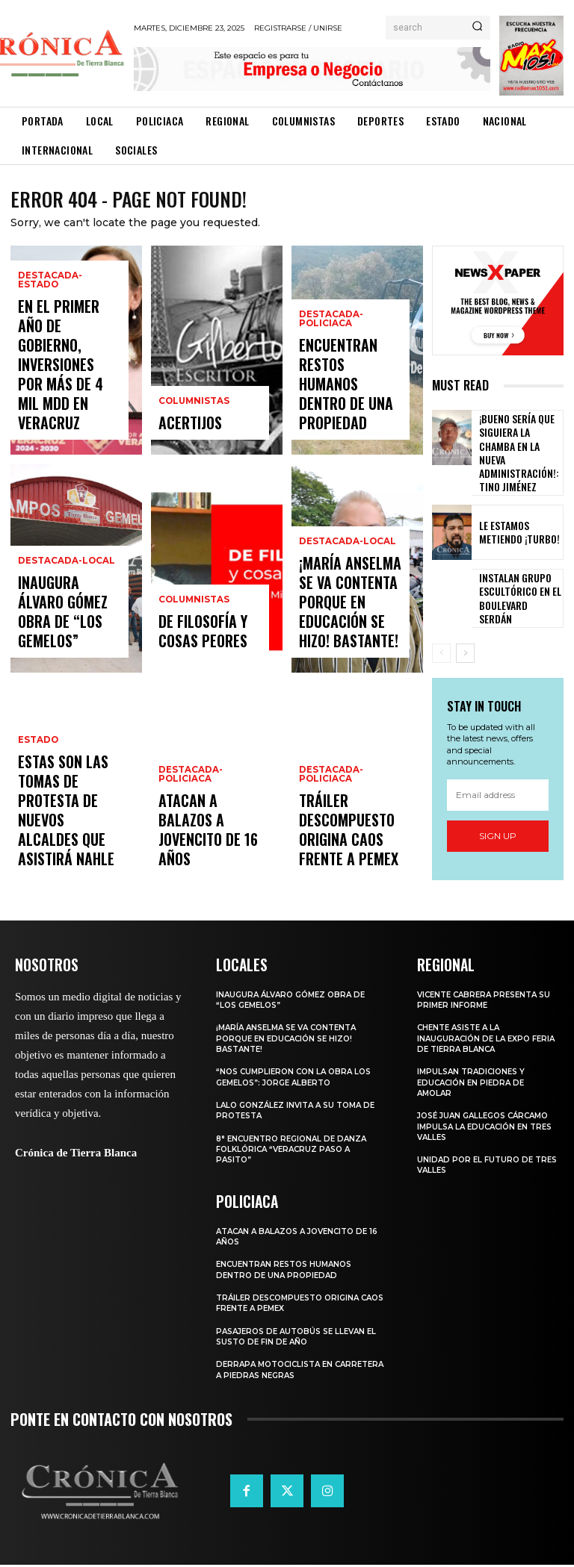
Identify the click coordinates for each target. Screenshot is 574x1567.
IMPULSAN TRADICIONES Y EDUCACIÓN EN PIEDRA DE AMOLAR (474, 1085)
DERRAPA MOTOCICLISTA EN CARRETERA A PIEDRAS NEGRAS (286, 1371)
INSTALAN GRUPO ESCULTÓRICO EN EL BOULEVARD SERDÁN (512, 572)
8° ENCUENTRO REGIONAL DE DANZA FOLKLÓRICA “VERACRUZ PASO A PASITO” (296, 1151)
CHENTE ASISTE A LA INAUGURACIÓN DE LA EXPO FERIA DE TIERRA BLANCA (477, 1041)
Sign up (497, 811)
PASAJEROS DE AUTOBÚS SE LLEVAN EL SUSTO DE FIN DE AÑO (296, 1337)
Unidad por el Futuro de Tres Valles (477, 1167)
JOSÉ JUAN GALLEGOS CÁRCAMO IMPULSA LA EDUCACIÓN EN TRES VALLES (480, 1129)
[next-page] (465, 629)
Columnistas (192, 411)
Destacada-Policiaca (188, 829)
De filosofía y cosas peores (209, 640)
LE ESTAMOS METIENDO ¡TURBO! (518, 507)
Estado (37, 807)
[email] (498, 770)
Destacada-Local (63, 602)
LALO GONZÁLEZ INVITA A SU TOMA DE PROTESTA (301, 1113)
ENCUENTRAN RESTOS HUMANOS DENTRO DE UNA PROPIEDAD (348, 415)
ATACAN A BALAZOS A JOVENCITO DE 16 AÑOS (210, 858)
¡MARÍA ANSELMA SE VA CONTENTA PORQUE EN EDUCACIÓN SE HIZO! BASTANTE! (350, 627)
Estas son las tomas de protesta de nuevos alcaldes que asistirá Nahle (67, 845)
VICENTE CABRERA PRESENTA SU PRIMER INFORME (482, 1002)
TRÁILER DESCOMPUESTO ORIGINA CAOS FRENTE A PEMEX (350, 845)
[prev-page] (441, 629)
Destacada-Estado (67, 357)
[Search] (477, 28)
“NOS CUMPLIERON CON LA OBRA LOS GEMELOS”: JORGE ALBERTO (298, 1079)
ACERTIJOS (183, 429)
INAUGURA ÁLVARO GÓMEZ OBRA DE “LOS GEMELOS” (67, 633)
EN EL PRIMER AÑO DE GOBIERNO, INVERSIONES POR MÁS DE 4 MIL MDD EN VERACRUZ (67, 402)
